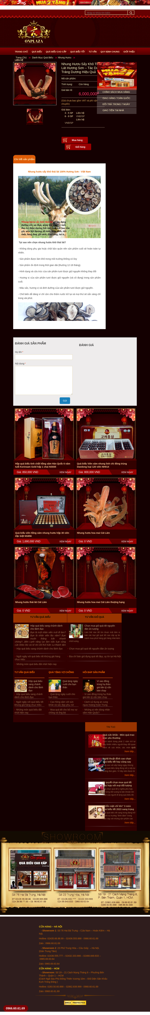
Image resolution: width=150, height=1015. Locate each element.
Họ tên (18, 352)
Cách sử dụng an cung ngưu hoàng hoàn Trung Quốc (95, 705)
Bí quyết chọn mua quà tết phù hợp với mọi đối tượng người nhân (117, 785)
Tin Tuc (111, 727)
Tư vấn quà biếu (40, 617)
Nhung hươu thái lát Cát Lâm (31, 602)
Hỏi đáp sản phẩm (94, 672)
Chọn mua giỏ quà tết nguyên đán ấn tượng (91, 648)
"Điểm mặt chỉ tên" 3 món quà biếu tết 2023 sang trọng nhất (118, 809)
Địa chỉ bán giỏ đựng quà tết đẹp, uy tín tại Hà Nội (95, 656)
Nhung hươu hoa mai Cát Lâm (93, 533)
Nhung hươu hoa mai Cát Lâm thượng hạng (101, 602)
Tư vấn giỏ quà (94, 617)
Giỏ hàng (80, 147)
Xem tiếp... (129, 751)
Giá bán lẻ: (67, 90)
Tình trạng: (67, 84)
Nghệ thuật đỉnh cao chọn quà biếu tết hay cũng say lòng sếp (117, 761)
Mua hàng (77, 140)
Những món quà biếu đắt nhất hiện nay (36, 664)
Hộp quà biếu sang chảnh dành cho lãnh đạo (39, 648)
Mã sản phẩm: (68, 78)
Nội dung (19, 363)
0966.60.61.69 (15, 1008)
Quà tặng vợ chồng (61, 672)
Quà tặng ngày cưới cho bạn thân (70, 684)
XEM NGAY (65, 472)
